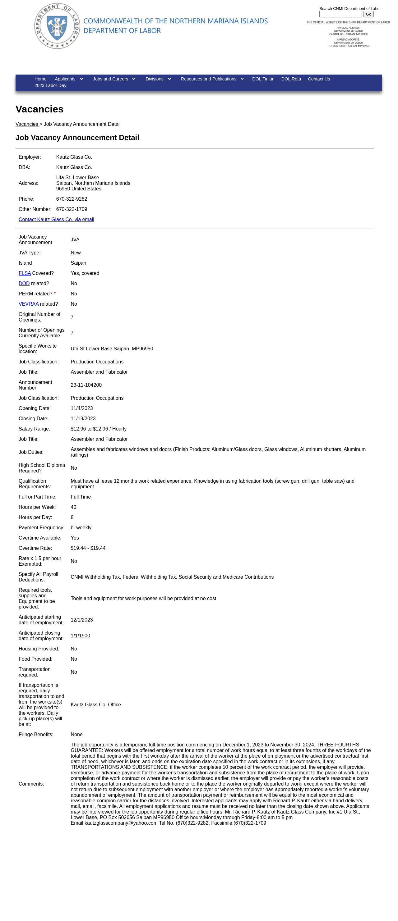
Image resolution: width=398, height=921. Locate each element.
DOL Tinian (263, 78)
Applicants (65, 78)
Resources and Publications (208, 78)
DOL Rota (291, 78)
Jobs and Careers (110, 78)
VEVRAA (29, 304)
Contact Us (319, 78)
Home (40, 78)
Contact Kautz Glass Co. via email (56, 219)
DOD (24, 283)
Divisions (155, 78)
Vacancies (27, 124)
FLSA (25, 273)
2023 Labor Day (50, 85)
